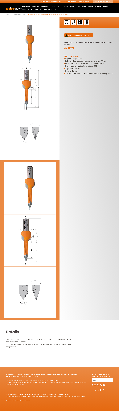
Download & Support (85, 7)
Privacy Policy (10, 401)
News (66, 7)
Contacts (38, 10)
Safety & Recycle (101, 7)
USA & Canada (55, 2)
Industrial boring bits (19, 15)
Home (7, 15)
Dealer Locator (56, 7)
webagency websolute (100, 390)
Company (35, 7)
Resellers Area (84, 2)
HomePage (26, 7)
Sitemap (27, 401)
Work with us (27, 10)
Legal (72, 7)
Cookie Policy (19, 401)
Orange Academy (50, 10)
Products (45, 7)
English (74, 2)
